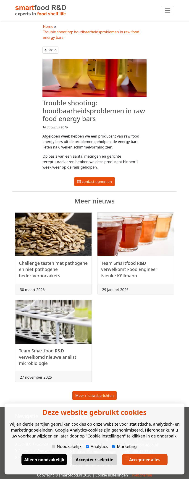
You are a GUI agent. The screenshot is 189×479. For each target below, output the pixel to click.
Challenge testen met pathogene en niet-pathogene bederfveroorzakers (53, 273)
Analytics (97, 446)
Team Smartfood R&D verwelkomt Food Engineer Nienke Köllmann (129, 273)
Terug (50, 50)
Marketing (124, 446)
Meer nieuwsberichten (94, 395)
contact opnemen (94, 181)
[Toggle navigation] (167, 10)
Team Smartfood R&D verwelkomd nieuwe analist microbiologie (47, 361)
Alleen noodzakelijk (44, 459)
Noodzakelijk (66, 446)
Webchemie (142, 475)
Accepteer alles (144, 459)
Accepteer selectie (94, 459)
